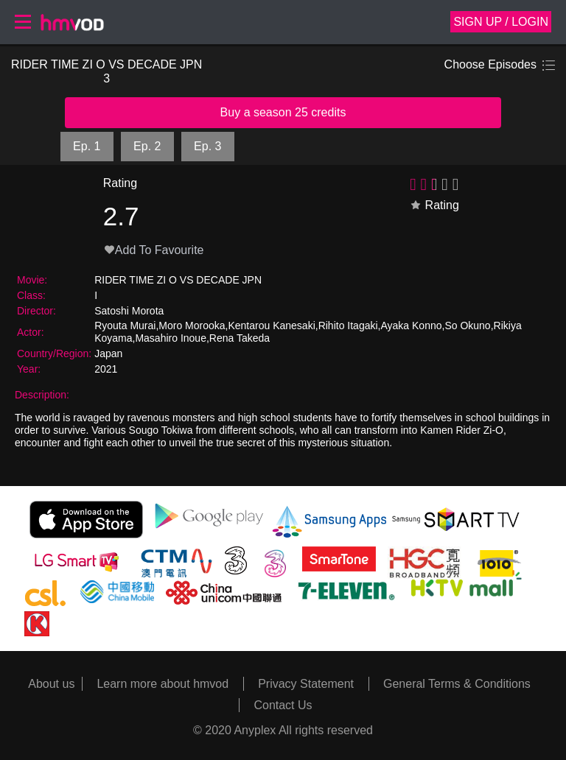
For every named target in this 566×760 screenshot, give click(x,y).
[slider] (436, 183)
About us (51, 684)
